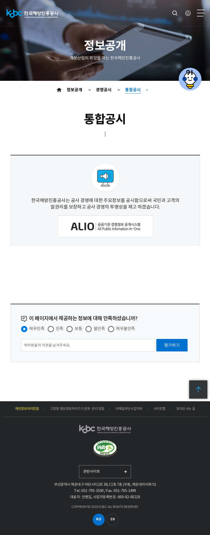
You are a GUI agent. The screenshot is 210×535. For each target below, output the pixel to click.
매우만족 (36, 328)
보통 (78, 328)
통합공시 (133, 90)
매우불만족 (125, 328)
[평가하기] (172, 345)
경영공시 (104, 90)
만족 (59, 328)
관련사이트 (91, 471)
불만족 (99, 328)
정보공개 (75, 90)
